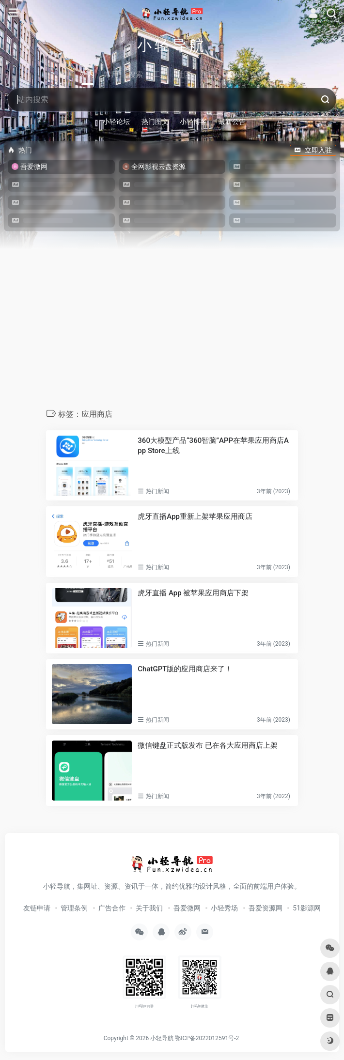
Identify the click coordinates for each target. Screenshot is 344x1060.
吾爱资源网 (265, 908)
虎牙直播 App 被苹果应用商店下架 (193, 593)
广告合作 (111, 908)
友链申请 (36, 908)
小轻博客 (193, 121)
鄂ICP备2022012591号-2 (207, 1038)
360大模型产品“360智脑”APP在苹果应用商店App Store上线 (213, 445)
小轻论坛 (116, 121)
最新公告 (232, 121)
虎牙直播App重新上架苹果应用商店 (195, 516)
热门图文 (155, 121)
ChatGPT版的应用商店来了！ (185, 669)
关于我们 (149, 908)
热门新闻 (157, 491)
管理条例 (74, 908)
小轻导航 (161, 1038)
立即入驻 (313, 150)
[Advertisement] (172, 336)
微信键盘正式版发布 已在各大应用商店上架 (208, 745)
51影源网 (307, 908)
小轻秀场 (224, 908)
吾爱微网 (187, 908)
